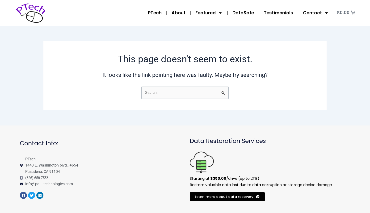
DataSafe (243, 13)
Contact (316, 12)
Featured (209, 12)
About (178, 13)
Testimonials (278, 13)
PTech (155, 13)
